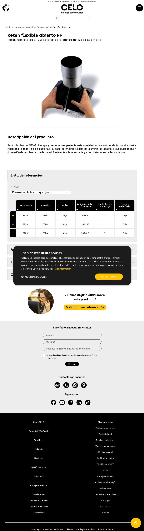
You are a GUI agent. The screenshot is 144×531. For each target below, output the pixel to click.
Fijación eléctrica (38, 467)
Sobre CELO (38, 422)
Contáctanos (39, 512)
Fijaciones (38, 458)
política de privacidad (64, 355)
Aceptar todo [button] (109, 276)
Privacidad (47, 529)
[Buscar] (72, 18)
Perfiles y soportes (105, 458)
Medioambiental (105, 452)
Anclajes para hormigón (105, 482)
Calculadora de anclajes (105, 494)
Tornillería (38, 440)
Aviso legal (36, 529)
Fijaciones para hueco (105, 428)
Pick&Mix (38, 449)
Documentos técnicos (39, 500)
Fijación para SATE (105, 464)
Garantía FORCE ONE (38, 431)
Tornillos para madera (105, 446)
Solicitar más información (85, 307)
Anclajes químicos (105, 476)
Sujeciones (39, 476)
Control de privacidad (82, 529)
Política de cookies (62, 529)
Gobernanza (105, 488)
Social (105, 470)
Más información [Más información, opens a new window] (63, 268)
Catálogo (105, 500)
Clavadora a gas (105, 422)
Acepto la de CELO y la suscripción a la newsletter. (72, 356)
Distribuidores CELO (39, 506)
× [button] (126, 249)
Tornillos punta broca (105, 440)
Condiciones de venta (103, 529)
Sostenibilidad (105, 434)
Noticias (105, 512)
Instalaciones (39, 494)
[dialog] (72, 265)
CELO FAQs (105, 506)
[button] (34, 276)
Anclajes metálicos (38, 485)
